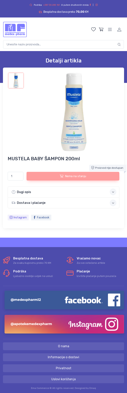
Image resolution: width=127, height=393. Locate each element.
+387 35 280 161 (51, 5)
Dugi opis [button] (64, 192)
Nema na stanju (73, 176)
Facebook (41, 217)
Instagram (18, 217)
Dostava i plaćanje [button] (64, 203)
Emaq (92, 388)
